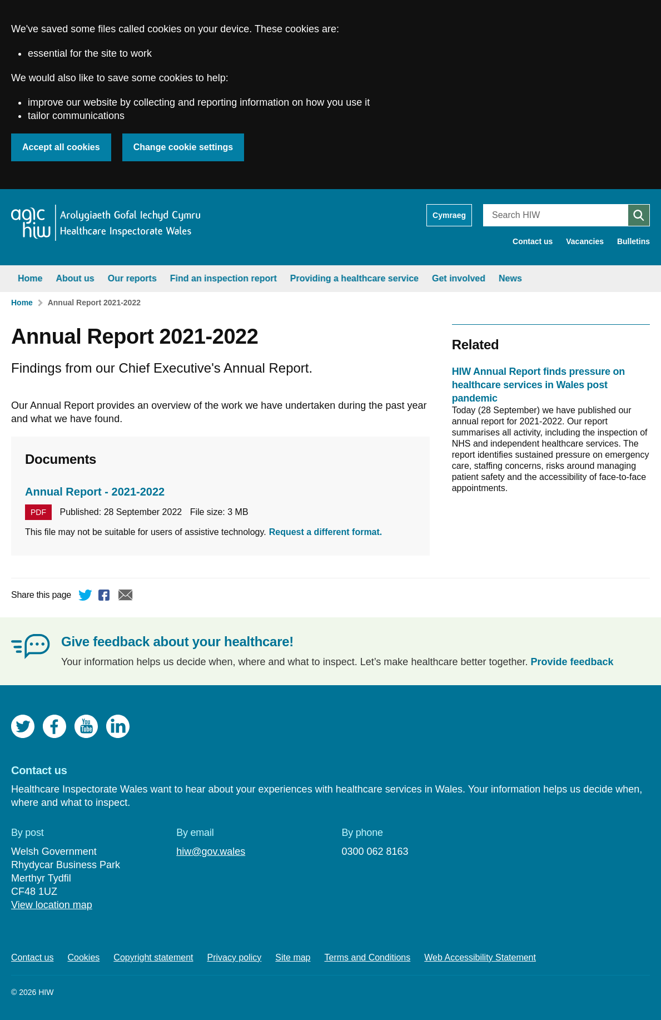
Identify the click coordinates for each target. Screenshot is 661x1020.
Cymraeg (449, 215)
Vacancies (585, 241)
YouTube (86, 726)
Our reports (132, 278)
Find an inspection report (223, 278)
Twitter (85, 597)
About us (75, 278)
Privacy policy (234, 957)
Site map (292, 957)
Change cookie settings (183, 147)
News (510, 278)
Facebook (105, 597)
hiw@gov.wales (210, 851)
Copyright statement (153, 957)
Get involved (458, 278)
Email (125, 597)
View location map (51, 904)
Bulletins (633, 241)
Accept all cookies (61, 147)
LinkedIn (118, 726)
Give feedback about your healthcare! (177, 641)
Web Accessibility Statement (480, 957)
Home (30, 278)
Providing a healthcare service (354, 278)
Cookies (84, 957)
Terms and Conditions (368, 957)
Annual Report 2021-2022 (94, 302)
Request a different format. (325, 532)
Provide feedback (572, 661)
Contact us (533, 241)
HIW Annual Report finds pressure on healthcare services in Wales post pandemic (538, 385)
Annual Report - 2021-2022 (95, 492)
